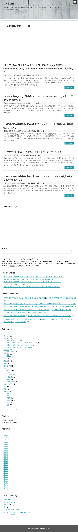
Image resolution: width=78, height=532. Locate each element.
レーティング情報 (9, 515)
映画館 (6, 361)
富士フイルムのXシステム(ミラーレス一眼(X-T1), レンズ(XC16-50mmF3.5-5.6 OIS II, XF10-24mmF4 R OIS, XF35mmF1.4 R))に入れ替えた (38, 68)
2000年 (6, 489)
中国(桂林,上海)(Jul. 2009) (14, 340)
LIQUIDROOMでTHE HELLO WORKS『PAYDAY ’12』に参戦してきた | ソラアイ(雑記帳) (43, 306)
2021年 (6, 449)
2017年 (6, 457)
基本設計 (9, 398)
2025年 (6, 436)
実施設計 (31, 155)
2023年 (6, 445)
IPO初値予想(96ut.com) (11, 510)
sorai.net (9, 3)
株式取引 (9, 370)
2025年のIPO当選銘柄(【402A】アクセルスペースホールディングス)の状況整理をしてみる (34, 277)
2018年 (6, 455)
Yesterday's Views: (10, 422)
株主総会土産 (10, 381)
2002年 (6, 487)
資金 (7, 393)
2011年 (6, 469)
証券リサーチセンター (11, 502)
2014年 (6, 463)
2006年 (6, 479)
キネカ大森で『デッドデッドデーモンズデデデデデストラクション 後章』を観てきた (32, 287)
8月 (6, 438)
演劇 (5, 363)
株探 (5, 507)
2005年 (6, 481)
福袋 (5, 386)
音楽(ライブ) (8, 366)
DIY (7, 407)
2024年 (6, 443)
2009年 (6, 473)
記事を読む (68, 87)
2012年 (6, 467)
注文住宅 (38, 155)
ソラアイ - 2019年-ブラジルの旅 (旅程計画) (61, 298)
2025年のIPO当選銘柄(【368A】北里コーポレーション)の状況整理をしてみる (29, 279)
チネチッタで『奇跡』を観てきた (15, 316)
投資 (42, 131)
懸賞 (5, 389)
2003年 (6, 485)
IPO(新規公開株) (34, 131)
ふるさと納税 (34, 103)
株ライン (6, 504)
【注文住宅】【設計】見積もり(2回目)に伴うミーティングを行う (35, 152)
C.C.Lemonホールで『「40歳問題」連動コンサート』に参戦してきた (27, 310)
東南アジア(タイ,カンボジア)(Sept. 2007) (19, 345)
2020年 (6, 451)
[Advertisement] (29, 46)
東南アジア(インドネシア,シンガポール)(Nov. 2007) (22, 342)
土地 (7, 396)
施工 (7, 405)
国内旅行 (6, 336)
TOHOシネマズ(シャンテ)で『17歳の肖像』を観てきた (22, 319)
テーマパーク (10, 351)
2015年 (6, 461)
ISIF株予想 (7, 499)
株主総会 (9, 379)
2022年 (6, 447)
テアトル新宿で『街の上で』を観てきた (17, 284)
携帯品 (37, 75)
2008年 (6, 475)
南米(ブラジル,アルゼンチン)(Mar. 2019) (18, 347)
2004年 (6, 483)
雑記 (5, 358)
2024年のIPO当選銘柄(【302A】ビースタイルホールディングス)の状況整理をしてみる (32, 282)
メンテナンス (10, 409)
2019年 (6, 453)
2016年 (6, 459)
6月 (6, 439)
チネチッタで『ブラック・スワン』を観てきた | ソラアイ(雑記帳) (49, 316)
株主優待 (9, 377)
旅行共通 (32, 75)
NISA (8, 372)
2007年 (6, 477)
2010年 (6, 471)
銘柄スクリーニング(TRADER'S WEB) (16, 512)
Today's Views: (9, 420)
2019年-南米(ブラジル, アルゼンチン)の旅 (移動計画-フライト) (24, 298)
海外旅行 (6, 338)
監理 (7, 402)
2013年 (6, 465)
